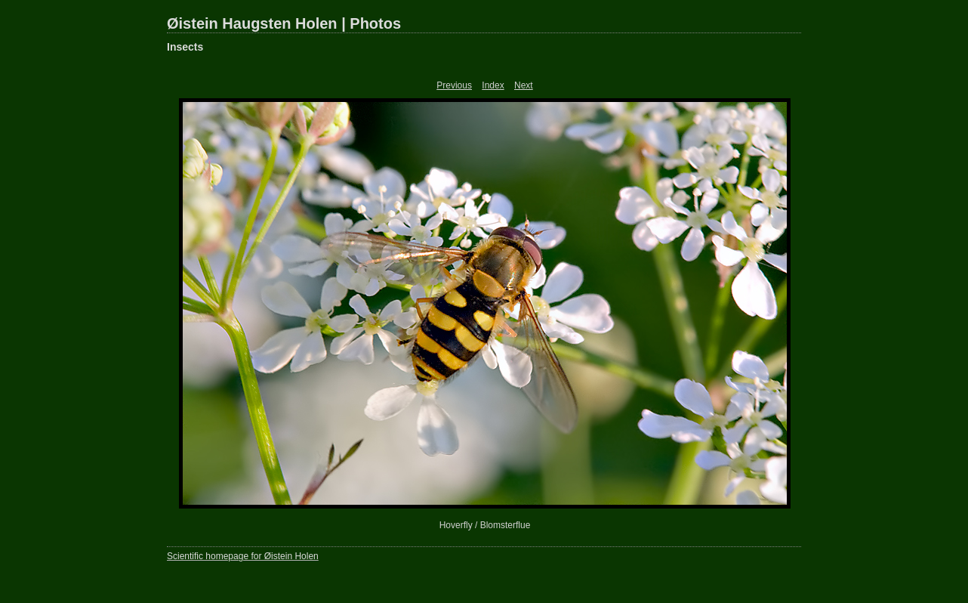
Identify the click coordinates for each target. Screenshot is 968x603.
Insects (185, 47)
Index (493, 85)
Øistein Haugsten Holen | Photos (284, 23)
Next (523, 85)
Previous (454, 85)
